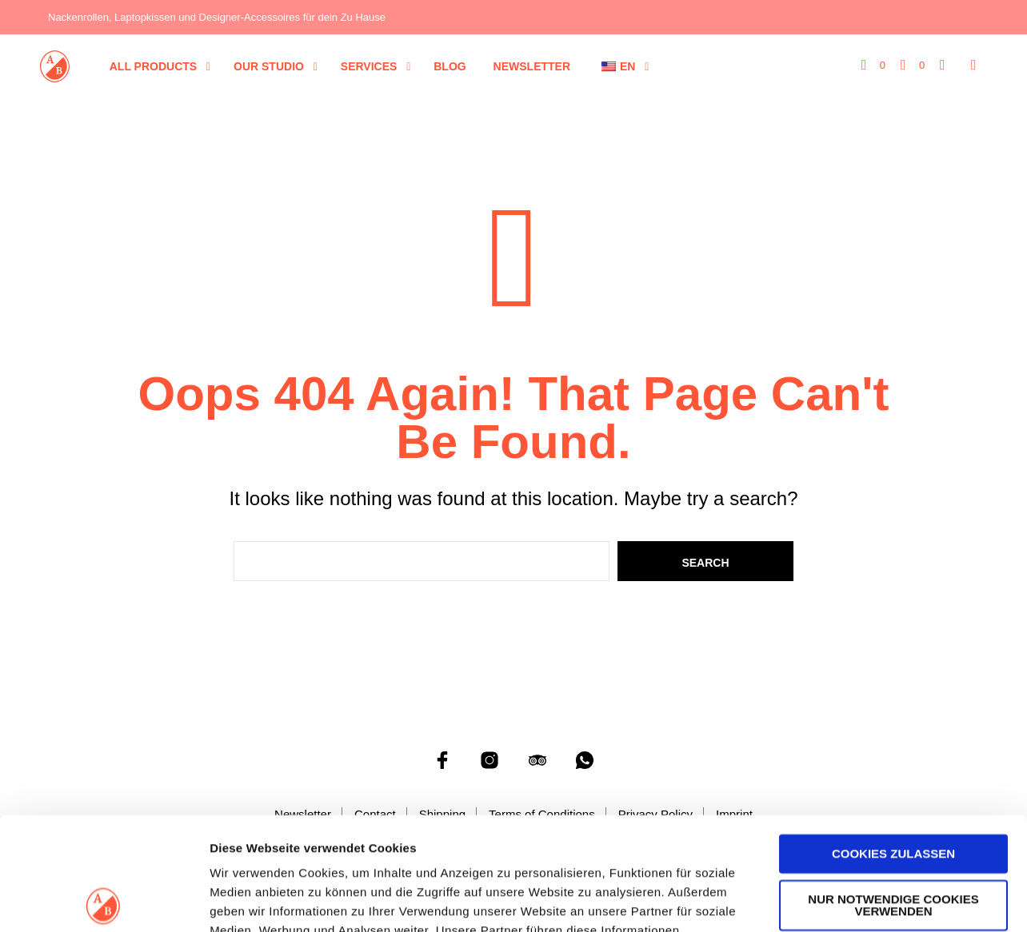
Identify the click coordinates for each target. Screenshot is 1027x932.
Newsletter (532, 66)
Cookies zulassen (893, 741)
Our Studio (269, 66)
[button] (873, 66)
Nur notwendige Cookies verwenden (893, 792)
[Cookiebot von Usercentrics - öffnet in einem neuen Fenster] (104, 901)
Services (369, 66)
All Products (153, 66)
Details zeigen (250, 900)
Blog (450, 66)
